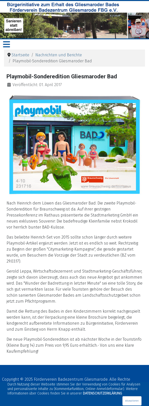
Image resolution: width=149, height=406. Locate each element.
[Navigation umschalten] (6, 44)
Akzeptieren (132, 400)
